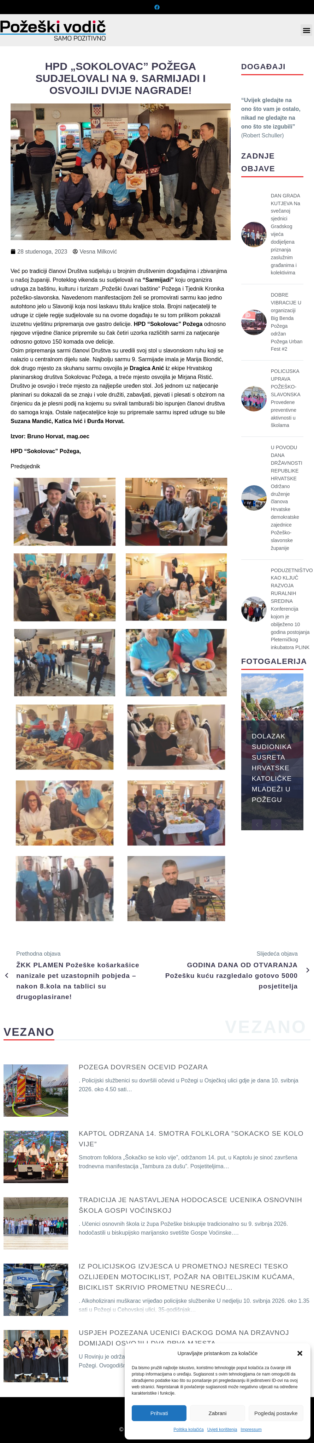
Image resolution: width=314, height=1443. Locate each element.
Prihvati (159, 1413)
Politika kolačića (188, 1429)
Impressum (251, 1429)
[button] (299, 1353)
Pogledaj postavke (276, 1413)
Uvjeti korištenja (222, 1429)
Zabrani (218, 1413)
